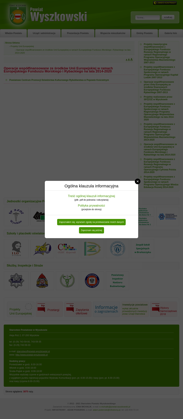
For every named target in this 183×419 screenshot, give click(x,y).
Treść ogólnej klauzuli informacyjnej (91, 196)
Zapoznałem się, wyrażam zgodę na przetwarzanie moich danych (91, 222)
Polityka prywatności (91, 205)
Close (137, 181)
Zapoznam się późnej (91, 230)
